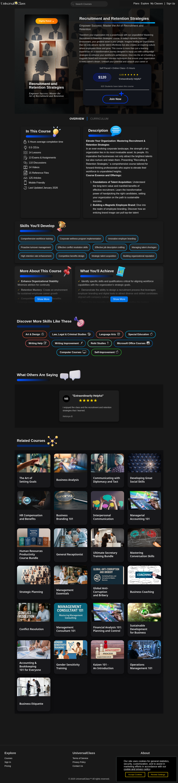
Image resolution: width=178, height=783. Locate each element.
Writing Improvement (68, 343)
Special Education (140, 334)
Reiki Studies (100, 343)
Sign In (7, 762)
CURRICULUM (99, 118)
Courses (8, 758)
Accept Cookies (135, 774)
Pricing (7, 766)
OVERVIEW (77, 118)
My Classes (157, 3)
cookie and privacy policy (137, 769)
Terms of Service (80, 758)
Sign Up (170, 3)
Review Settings (158, 774)
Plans (136, 3)
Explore (145, 3)
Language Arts (109, 334)
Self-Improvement (106, 352)
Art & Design (35, 334)
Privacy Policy (79, 762)
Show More (43, 299)
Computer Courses (73, 352)
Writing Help (37, 343)
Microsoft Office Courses (133, 343)
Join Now (115, 99)
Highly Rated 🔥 (46, 21)
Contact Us (78, 766)
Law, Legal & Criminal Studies (71, 334)
